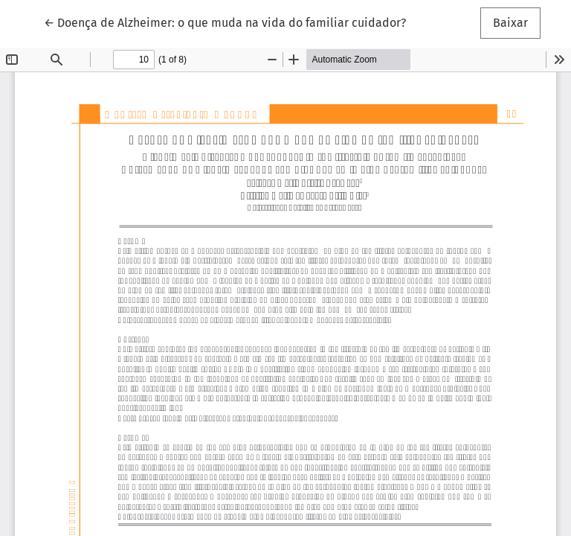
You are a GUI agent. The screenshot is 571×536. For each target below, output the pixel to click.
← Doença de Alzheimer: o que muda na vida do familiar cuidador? (225, 21)
